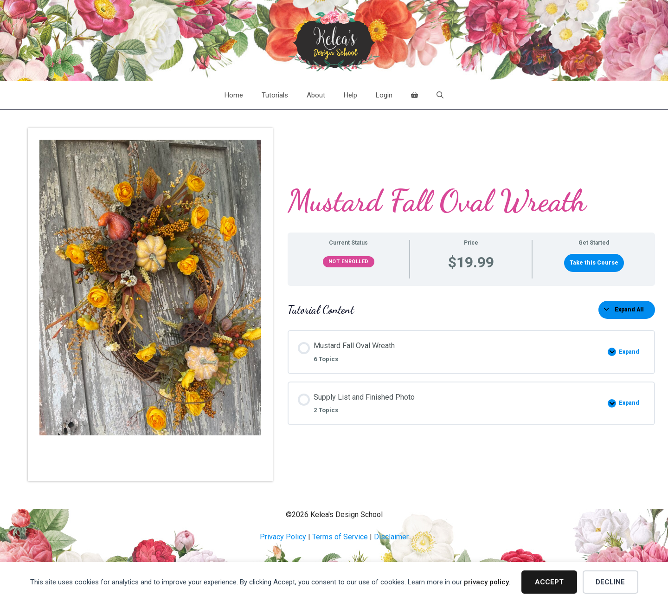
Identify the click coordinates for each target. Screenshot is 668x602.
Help (350, 95)
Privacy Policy (283, 536)
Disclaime (390, 536)
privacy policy (486, 582)
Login (384, 95)
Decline (610, 582)
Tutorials (275, 95)
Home (234, 95)
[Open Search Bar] (440, 95)
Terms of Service (340, 536)
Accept (549, 582)
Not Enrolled (348, 262)
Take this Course (594, 262)
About (316, 95)
